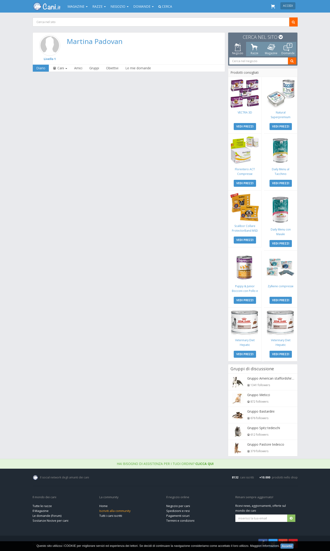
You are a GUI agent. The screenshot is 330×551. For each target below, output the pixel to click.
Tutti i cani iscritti (110, 516)
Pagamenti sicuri (178, 516)
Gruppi (94, 68)
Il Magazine (41, 511)
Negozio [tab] (237, 49)
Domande (143, 6)
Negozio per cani (178, 506)
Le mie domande (138, 68)
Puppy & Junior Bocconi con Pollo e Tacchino (245, 290)
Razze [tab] (254, 49)
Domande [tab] (287, 49)
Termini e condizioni (180, 520)
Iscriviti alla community (115, 511)
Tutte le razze (42, 506)
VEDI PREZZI (244, 126)
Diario (40, 68)
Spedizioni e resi (178, 511)
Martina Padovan (94, 41)
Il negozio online (177, 497)
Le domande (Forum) (47, 516)
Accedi (288, 6)
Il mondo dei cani (44, 497)
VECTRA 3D (244, 112)
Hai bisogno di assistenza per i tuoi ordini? (165, 463)
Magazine (77, 6)
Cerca (165, 6)
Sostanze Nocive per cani (50, 520)
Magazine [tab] (271, 49)
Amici (78, 68)
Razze (99, 6)
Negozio (119, 6)
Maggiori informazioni (264, 546)
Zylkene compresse (280, 286)
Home (103, 506)
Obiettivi (112, 68)
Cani (59, 68)
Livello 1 (49, 59)
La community (109, 497)
